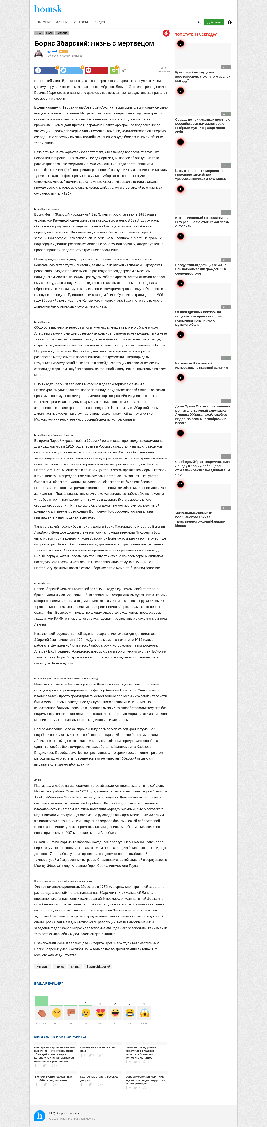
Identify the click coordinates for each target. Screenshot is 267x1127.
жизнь (75, 966)
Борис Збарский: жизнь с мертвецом (94, 43)
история (43, 966)
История (62, 33)
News (39, 33)
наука (59, 966)
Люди (49, 33)
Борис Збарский (98, 966)
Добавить (214, 22)
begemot (50, 51)
